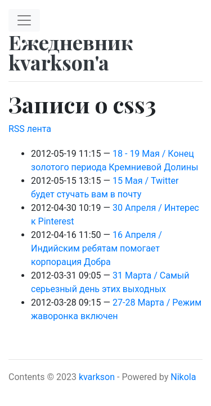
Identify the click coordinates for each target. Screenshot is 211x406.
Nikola (183, 377)
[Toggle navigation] (24, 20)
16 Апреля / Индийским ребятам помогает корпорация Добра (96, 248)
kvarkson (97, 377)
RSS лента (29, 128)
